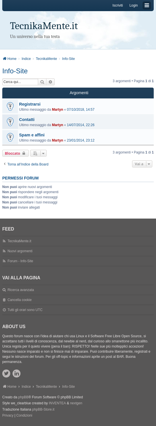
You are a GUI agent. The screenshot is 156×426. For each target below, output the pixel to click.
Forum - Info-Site (20, 261)
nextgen (76, 403)
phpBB (23, 397)
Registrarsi (29, 104)
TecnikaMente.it (44, 26)
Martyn (57, 110)
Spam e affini (32, 135)
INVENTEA (57, 403)
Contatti (26, 119)
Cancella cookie (19, 300)
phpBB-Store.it (43, 409)
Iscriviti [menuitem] (117, 5)
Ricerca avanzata (20, 290)
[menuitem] (7, 416)
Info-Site (15, 71)
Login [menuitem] (134, 5)
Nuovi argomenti (19, 251)
